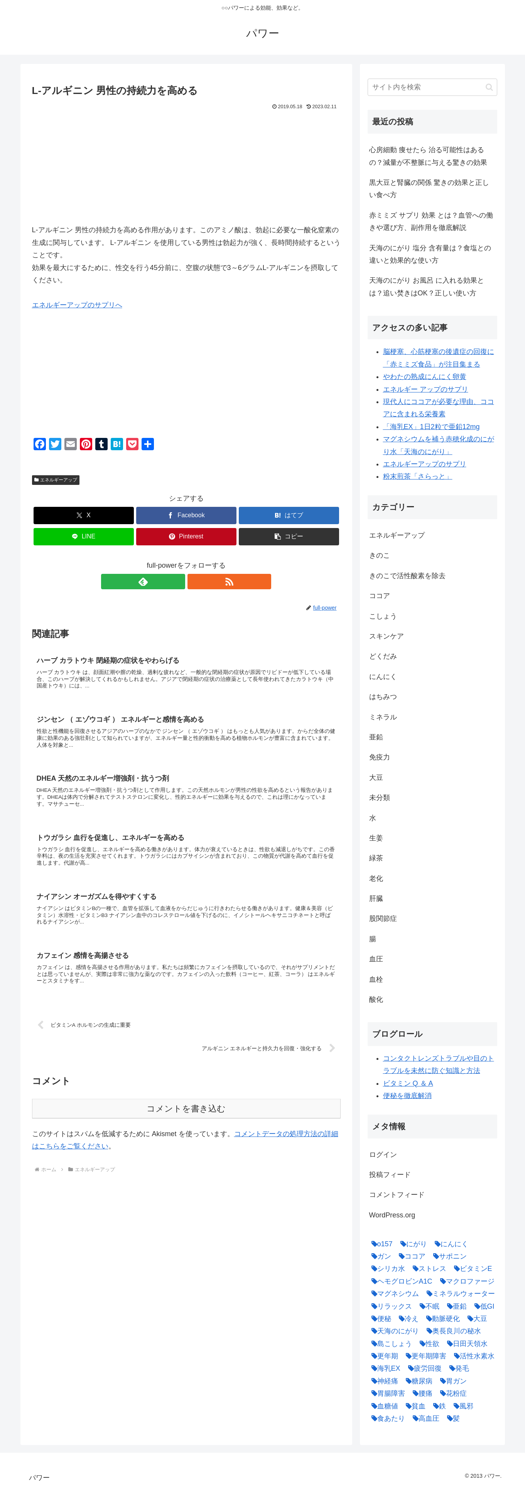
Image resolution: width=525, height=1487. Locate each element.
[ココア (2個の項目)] (410, 1256)
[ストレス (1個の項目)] (427, 1268)
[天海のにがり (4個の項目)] (393, 1331)
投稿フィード (390, 1175)
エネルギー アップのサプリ (425, 389)
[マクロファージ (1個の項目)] (465, 1281)
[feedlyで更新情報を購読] (177, 581)
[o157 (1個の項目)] (380, 1244)
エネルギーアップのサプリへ (77, 305)
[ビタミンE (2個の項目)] (471, 1268)
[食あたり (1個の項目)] (386, 1418)
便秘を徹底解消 (407, 1096)
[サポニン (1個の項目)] (448, 1256)
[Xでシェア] (84, 515)
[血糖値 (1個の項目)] (383, 1406)
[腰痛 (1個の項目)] (420, 1393)
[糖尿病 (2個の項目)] (417, 1381)
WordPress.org (392, 1215)
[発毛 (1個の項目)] (457, 1368)
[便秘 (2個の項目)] (379, 1319)
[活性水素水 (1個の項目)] (472, 1356)
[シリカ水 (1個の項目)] (386, 1268)
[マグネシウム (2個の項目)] (393, 1294)
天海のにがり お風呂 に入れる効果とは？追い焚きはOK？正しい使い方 (426, 287)
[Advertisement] (186, 170)
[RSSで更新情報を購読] (195, 581)
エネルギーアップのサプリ (424, 464)
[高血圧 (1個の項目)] (424, 1418)
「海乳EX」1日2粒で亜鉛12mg (431, 427)
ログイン (383, 1154)
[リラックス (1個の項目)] (390, 1306)
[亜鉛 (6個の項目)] (455, 1306)
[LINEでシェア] (84, 536)
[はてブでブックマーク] (289, 515)
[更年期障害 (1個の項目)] (424, 1356)
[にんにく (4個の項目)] (449, 1244)
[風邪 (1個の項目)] (461, 1406)
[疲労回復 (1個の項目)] (423, 1368)
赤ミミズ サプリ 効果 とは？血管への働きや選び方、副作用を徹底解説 (431, 221)
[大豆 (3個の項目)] (475, 1319)
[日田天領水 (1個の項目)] (465, 1344)
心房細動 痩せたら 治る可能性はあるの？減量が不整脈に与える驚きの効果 (428, 156)
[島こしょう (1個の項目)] (390, 1344)
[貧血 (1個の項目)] (413, 1406)
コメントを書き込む (186, 1120)
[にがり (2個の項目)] (412, 1244)
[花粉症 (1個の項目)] (451, 1393)
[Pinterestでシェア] (186, 536)
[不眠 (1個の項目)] (427, 1306)
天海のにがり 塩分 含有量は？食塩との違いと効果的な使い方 (430, 254)
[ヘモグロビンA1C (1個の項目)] (400, 1281)
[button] (289, 536)
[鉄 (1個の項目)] (437, 1406)
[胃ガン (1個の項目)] (451, 1381)
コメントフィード (397, 1195)
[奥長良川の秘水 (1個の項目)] (452, 1331)
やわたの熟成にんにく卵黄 (424, 377)
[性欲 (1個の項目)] (427, 1344)
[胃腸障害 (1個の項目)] (386, 1393)
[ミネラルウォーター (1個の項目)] (459, 1294)
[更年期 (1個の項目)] (383, 1356)
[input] (432, 87)
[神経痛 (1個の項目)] (383, 1381)
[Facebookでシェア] (186, 515)
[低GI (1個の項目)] (483, 1306)
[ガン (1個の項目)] (379, 1256)
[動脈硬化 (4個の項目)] (441, 1319)
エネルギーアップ (56, 480)
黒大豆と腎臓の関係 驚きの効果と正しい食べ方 (429, 189)
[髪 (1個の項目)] (451, 1418)
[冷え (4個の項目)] (407, 1319)
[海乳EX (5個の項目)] (384, 1368)
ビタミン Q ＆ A (408, 1083)
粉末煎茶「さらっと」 (417, 476)
